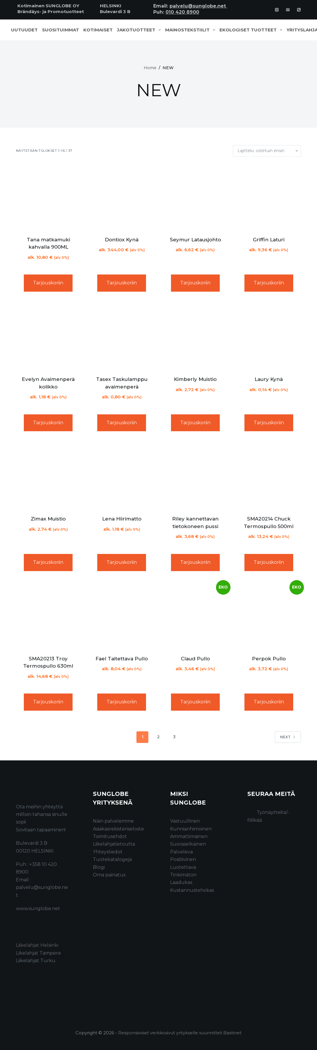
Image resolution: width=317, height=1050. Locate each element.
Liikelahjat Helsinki (37, 945)
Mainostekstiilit (191, 30)
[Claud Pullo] (195, 615)
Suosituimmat (60, 30)
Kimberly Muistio (195, 379)
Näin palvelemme (113, 821)
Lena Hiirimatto (121, 519)
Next (288, 737)
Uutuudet (24, 30)
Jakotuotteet (140, 30)
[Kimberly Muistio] (195, 336)
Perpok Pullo (269, 659)
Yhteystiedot (108, 852)
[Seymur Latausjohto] (195, 196)
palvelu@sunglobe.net (198, 6)
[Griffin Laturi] (268, 196)
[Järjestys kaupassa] (267, 151)
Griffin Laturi (268, 240)
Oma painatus (109, 875)
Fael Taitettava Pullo (122, 659)
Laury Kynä (269, 379)
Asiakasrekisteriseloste (118, 829)
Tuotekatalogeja (112, 859)
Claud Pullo (195, 659)
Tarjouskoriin (48, 283)
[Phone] (299, 10)
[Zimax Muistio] (48, 475)
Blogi (99, 867)
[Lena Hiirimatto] (121, 475)
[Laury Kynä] (268, 336)
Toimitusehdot (110, 836)
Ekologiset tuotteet (251, 30)
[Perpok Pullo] (268, 615)
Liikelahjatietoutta (114, 844)
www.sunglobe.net (38, 908)
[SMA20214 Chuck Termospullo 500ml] (268, 475)
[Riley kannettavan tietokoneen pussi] (195, 475)
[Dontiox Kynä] (121, 196)
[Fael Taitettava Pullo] (121, 615)
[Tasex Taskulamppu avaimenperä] (121, 336)
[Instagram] (277, 10)
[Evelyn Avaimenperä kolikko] (48, 336)
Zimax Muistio (48, 519)
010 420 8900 (182, 12)
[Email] (288, 10)
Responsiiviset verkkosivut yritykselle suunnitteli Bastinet (180, 1032)
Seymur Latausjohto (195, 240)
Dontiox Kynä (121, 240)
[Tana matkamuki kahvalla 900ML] (48, 196)
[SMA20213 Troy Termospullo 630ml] (48, 615)
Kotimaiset (98, 30)
